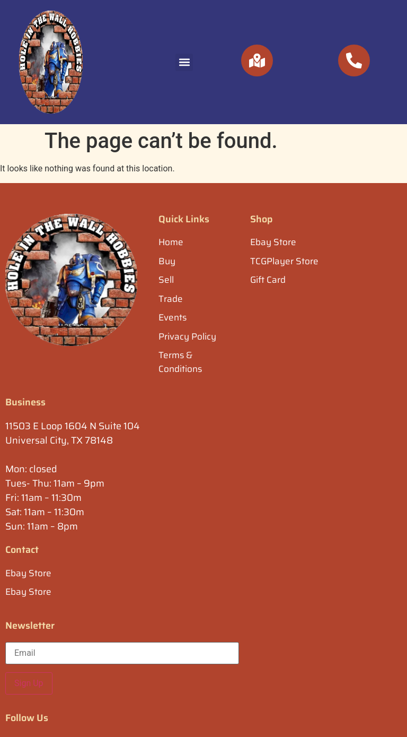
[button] (184, 62)
